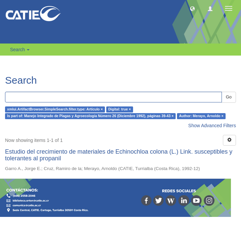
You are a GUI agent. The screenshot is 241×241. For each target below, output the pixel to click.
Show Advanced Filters (212, 125)
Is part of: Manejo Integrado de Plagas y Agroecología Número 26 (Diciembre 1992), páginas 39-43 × (90, 116)
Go (229, 96)
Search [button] (19, 49)
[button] (192, 8)
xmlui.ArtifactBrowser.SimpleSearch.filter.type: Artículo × (55, 109)
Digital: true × (119, 109)
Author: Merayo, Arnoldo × (201, 116)
